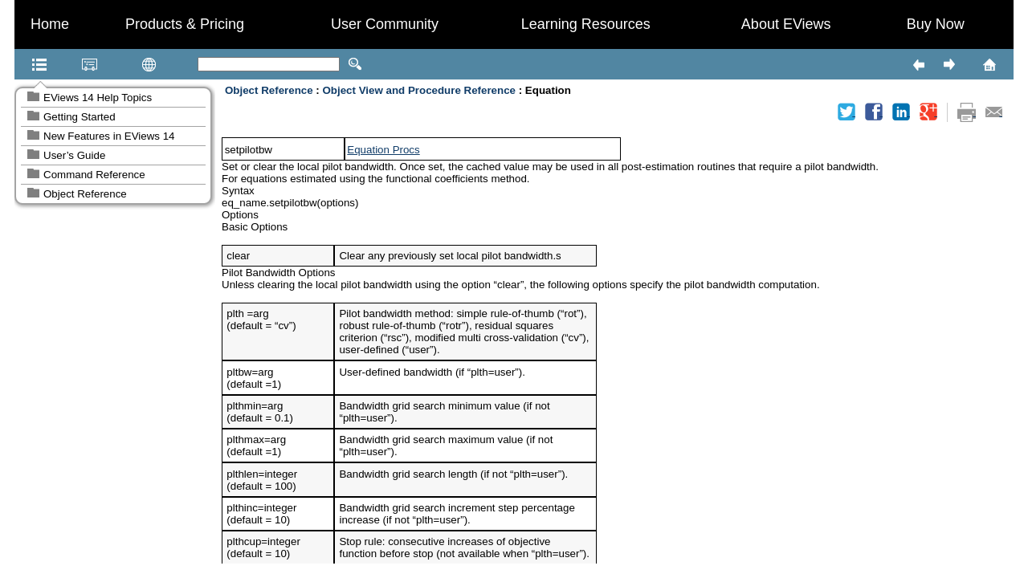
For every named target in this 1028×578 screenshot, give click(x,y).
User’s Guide (74, 155)
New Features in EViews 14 (108, 136)
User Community (385, 24)
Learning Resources (586, 24)
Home (50, 24)
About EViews (786, 24)
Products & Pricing (184, 24)
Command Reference (94, 175)
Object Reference (85, 194)
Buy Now (936, 24)
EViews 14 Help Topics (97, 98)
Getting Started (79, 117)
